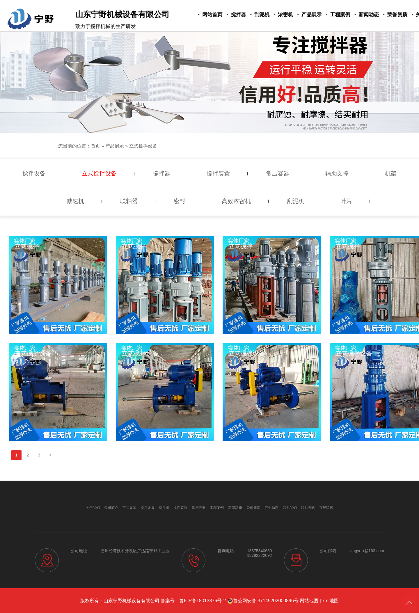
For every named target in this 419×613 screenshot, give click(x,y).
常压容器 (199, 508)
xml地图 (330, 600)
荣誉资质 (377, 14)
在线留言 (326, 508)
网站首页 (212, 14)
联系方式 (308, 508)
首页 (95, 145)
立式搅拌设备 (143, 145)
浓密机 (277, 14)
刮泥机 (256, 14)
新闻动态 (352, 14)
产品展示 (301, 14)
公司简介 (111, 508)
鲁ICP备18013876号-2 (202, 600)
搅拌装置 (180, 508)
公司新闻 (253, 508)
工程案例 (326, 14)
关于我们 (403, 14)
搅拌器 (235, 14)
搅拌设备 (148, 508)
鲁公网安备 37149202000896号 (263, 601)
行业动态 (271, 508)
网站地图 (309, 600)
